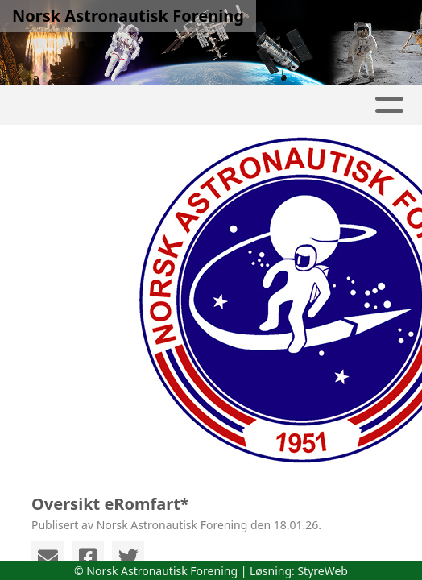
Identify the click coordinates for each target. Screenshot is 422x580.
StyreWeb (322, 570)
